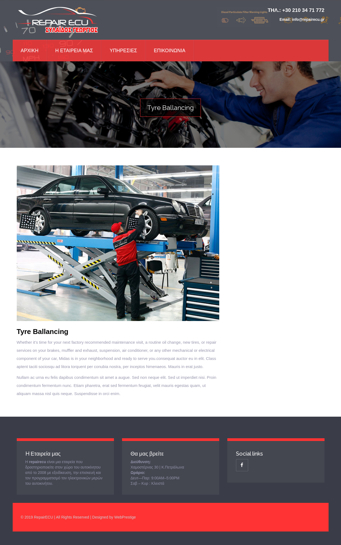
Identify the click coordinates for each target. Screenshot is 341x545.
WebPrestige (125, 517)
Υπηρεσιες (123, 50)
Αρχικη (30, 50)
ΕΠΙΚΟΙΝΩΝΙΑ (169, 50)
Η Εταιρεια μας (74, 50)
